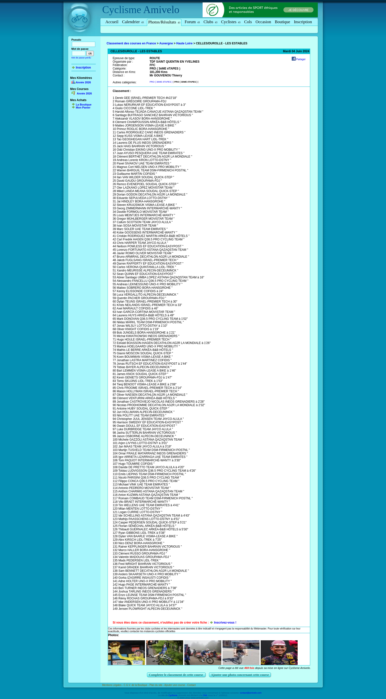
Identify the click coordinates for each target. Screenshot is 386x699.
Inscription (303, 21)
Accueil (111, 21)
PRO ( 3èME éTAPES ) (161, 82)
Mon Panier (83, 107)
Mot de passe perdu (81, 57)
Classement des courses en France (131, 43)
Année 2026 (83, 82)
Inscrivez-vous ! (225, 622)
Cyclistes (231, 21)
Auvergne (166, 43)
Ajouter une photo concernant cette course (240, 675)
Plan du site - (156, 685)
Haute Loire (184, 43)
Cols (248, 21)
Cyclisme (121, 9)
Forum (192, 21)
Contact (191, 685)
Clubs (210, 21)
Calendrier (133, 21)
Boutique (282, 21)
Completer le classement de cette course (176, 675)
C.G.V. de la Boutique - (136, 685)
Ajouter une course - (175, 685)
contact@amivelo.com (251, 693)
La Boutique (84, 104)
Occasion (263, 21)
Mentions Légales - (113, 685)
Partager (301, 59)
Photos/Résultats (164, 22)
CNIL (205, 695)
